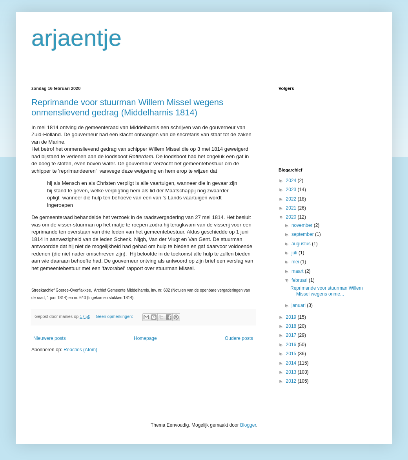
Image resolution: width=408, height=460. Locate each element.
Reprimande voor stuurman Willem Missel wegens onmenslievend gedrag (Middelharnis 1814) (127, 107)
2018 (292, 326)
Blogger (248, 425)
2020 (292, 217)
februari (300, 280)
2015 (292, 353)
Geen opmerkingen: (115, 316)
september (303, 234)
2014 (292, 363)
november (302, 225)
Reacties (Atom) (80, 349)
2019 (292, 317)
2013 (292, 372)
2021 (292, 208)
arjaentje (76, 38)
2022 (292, 199)
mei (296, 262)
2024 (292, 180)
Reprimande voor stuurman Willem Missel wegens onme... (326, 290)
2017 (292, 335)
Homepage (145, 338)
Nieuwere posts (49, 338)
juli (295, 253)
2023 (292, 189)
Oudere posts (239, 338)
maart (298, 271)
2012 (292, 381)
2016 (292, 344)
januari (299, 305)
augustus (301, 243)
